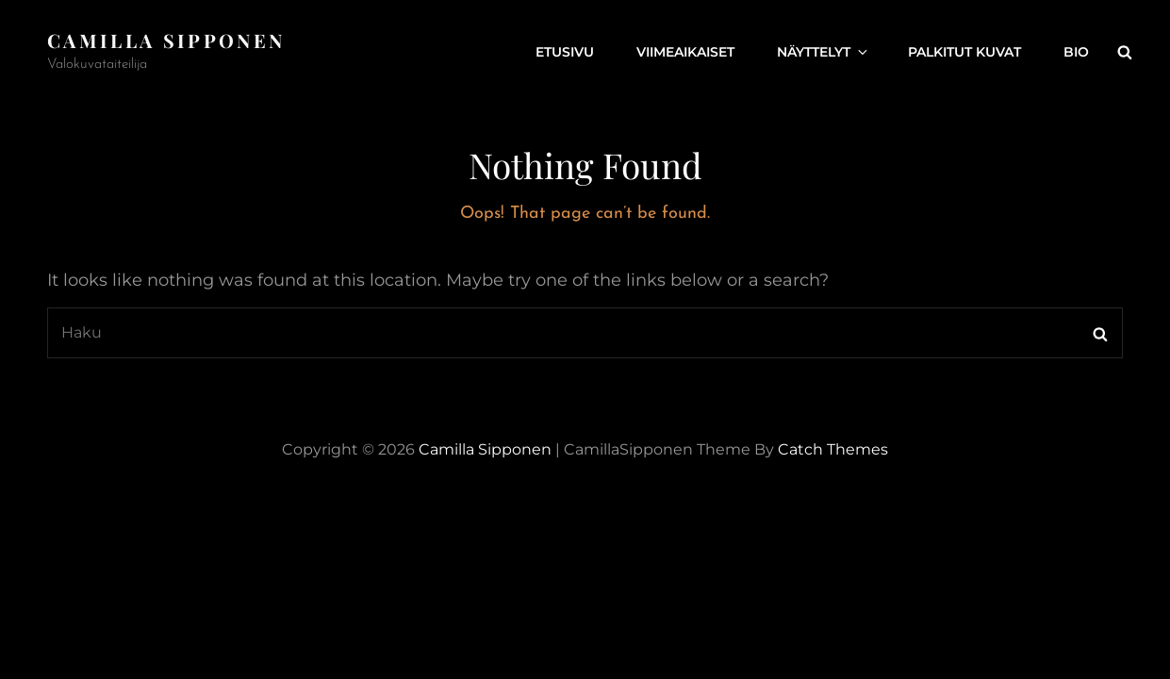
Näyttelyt (823, 51)
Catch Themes (833, 449)
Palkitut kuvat (964, 51)
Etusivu (565, 51)
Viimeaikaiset (685, 51)
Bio (1076, 51)
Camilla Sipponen (166, 40)
